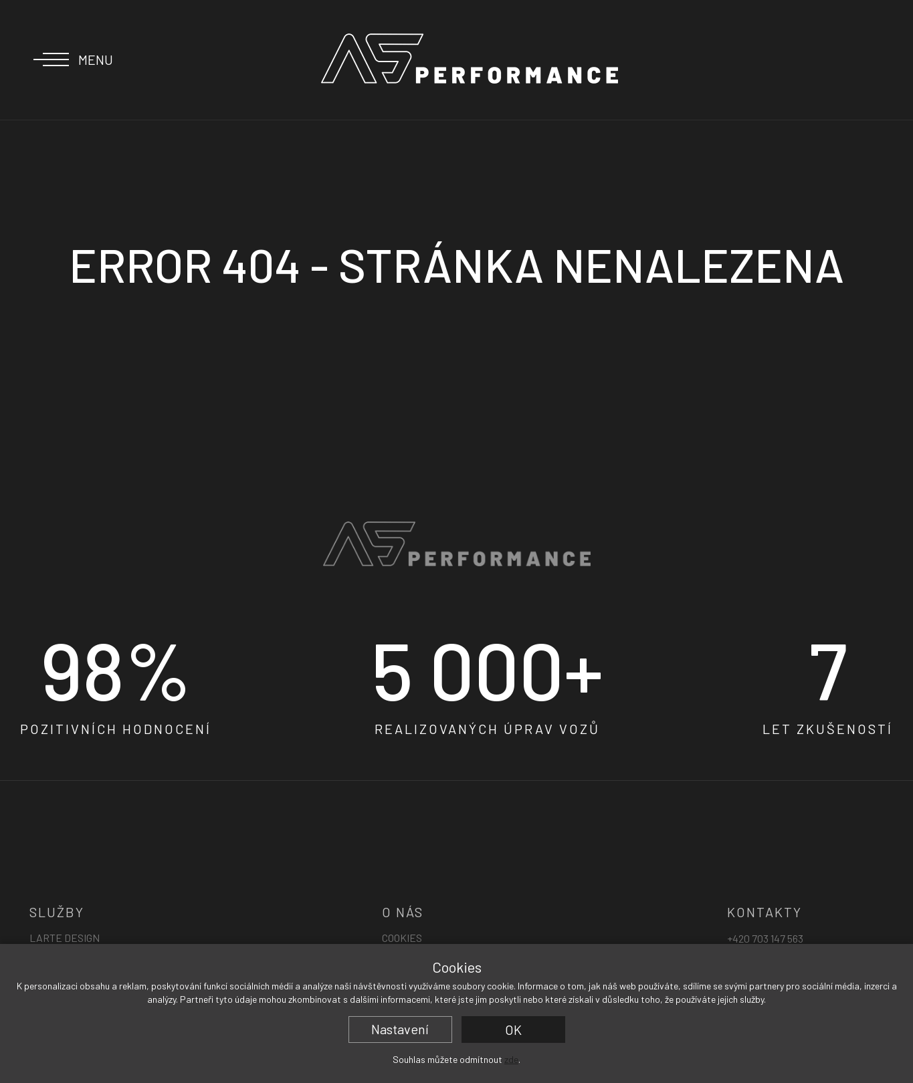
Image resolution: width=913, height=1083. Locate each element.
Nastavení (400, 1029)
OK (513, 1029)
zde (511, 1059)
